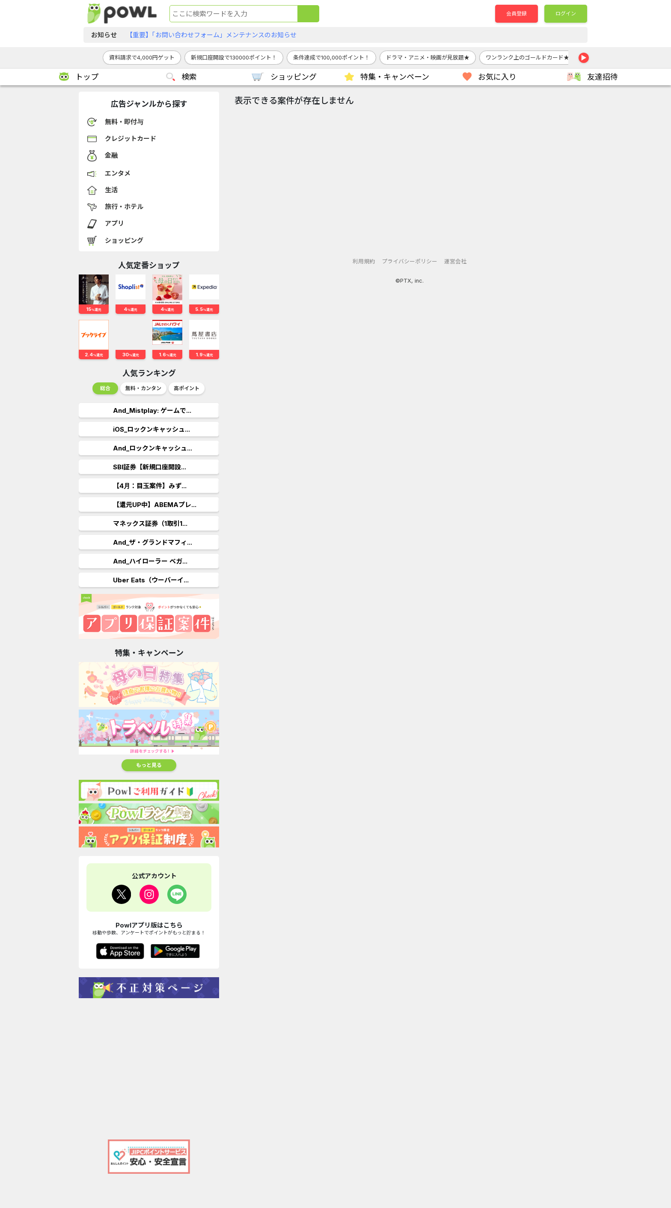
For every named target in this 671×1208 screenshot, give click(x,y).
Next (213, 391)
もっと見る (149, 765)
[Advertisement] (149, 1064)
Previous (86, 391)
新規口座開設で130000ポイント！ (234, 57)
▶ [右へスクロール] (584, 57)
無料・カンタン (143, 388)
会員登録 (516, 13)
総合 (105, 388)
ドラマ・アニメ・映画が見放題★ (427, 57)
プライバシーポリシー (409, 261)
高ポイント (186, 388)
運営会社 (455, 261)
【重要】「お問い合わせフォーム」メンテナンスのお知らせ (211, 35)
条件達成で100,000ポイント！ (331, 57)
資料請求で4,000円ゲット (142, 57)
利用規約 (364, 261)
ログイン (565, 13)
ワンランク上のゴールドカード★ (527, 57)
